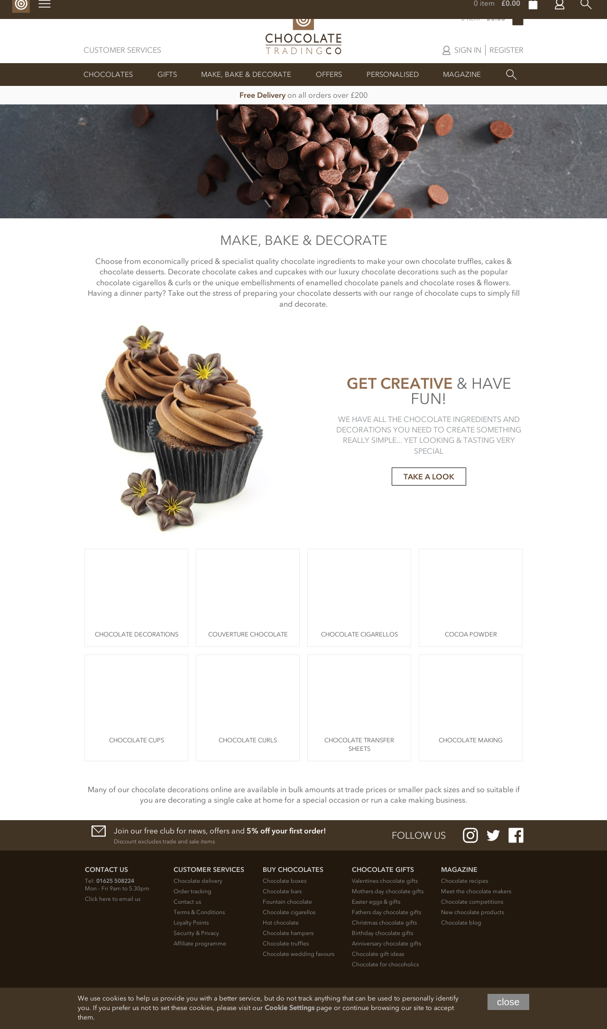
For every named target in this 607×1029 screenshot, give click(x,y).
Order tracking (193, 891)
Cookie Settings (289, 1008)
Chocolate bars (282, 891)
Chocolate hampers (288, 933)
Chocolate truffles (286, 943)
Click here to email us (112, 899)
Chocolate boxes (284, 881)
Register (506, 50)
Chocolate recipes (464, 881)
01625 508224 (115, 881)
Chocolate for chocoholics (385, 964)
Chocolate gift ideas (378, 954)
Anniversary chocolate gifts (386, 943)
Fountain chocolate (287, 901)
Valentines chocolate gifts (385, 881)
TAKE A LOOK (429, 476)
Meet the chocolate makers (476, 891)
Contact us (187, 901)
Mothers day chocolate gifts (387, 891)
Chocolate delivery (198, 881)
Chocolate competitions (472, 901)
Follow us (419, 835)
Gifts (167, 74)
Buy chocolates (293, 870)
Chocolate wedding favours (298, 954)
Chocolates (108, 74)
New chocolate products (472, 912)
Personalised (393, 74)
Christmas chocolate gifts (384, 922)
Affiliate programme (200, 943)
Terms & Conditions (199, 912)
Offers (329, 74)
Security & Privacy (196, 933)
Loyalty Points (191, 922)
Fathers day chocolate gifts (386, 912)
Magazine (462, 74)
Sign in (467, 50)
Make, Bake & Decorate (246, 74)
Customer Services (122, 50)
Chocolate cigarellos (289, 912)
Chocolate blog (461, 922)
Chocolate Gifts (383, 870)
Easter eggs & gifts (376, 901)
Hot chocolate (281, 922)
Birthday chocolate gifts (382, 933)
